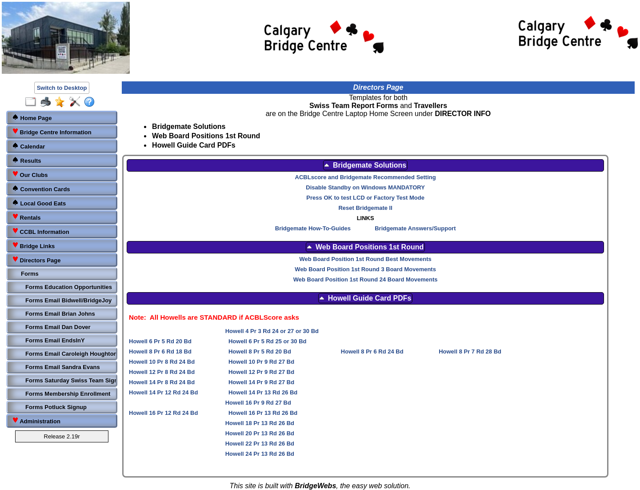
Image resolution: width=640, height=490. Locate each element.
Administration (36, 421)
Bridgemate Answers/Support (415, 228)
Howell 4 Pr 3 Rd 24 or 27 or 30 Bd (272, 331)
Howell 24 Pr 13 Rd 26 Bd (259, 453)
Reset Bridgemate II (365, 208)
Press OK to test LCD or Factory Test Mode (365, 197)
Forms (30, 273)
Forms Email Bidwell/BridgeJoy (68, 300)
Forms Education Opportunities (68, 287)
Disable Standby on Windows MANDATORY (365, 187)
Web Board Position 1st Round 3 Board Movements (365, 269)
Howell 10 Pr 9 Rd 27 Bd (261, 361)
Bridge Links (33, 245)
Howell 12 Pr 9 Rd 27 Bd (261, 372)
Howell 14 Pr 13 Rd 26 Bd (262, 392)
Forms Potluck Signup (56, 407)
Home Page (32, 117)
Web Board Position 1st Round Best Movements (365, 259)
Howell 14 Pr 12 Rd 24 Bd (163, 392)
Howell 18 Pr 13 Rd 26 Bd (259, 423)
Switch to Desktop (62, 87)
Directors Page (36, 260)
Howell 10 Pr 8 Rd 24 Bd (162, 361)
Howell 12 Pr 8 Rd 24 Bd (162, 372)
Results (26, 160)
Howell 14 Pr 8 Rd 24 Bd (162, 382)
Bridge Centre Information (52, 132)
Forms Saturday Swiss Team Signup (69, 380)
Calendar (28, 146)
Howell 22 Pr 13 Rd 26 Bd (259, 443)
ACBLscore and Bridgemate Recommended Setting (365, 177)
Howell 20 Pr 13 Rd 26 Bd (259, 433)
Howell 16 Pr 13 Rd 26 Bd (262, 413)
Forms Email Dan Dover (58, 327)
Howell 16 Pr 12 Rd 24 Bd (163, 413)
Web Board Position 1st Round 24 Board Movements (365, 279)
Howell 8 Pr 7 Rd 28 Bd (470, 351)
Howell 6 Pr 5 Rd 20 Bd (160, 341)
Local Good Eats (39, 203)
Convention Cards (41, 189)
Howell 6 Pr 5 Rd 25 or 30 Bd (267, 341)
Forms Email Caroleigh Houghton (69, 353)
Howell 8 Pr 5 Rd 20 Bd (259, 351)
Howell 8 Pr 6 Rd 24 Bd (372, 351)
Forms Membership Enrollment (67, 393)
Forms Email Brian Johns (60, 313)
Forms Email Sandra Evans (62, 367)
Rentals (26, 217)
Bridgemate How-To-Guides (313, 228)
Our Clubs (30, 174)
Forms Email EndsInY (55, 340)
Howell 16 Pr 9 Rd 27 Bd (258, 402)
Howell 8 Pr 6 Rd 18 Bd (160, 351)
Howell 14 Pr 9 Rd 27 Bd (261, 382)
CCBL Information (40, 231)
